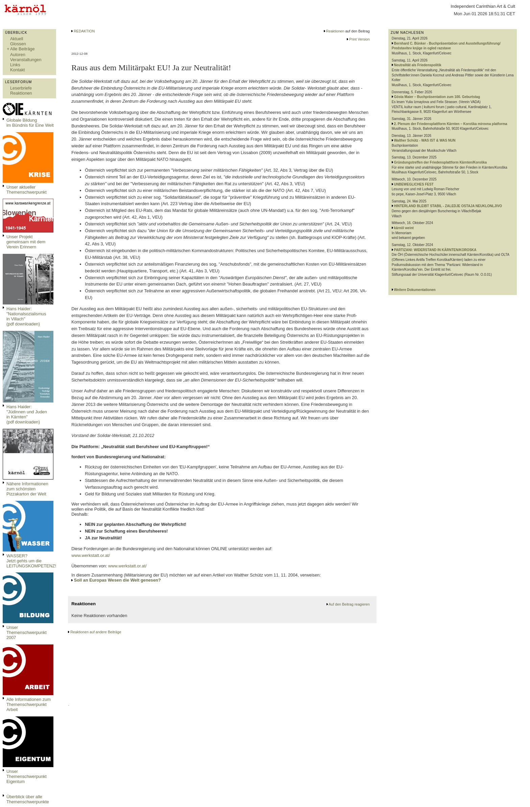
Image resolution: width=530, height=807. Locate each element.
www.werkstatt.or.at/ (90, 555)
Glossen (18, 43)
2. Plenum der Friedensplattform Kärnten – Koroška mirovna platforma (450, 124)
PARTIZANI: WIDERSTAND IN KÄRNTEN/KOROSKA (435, 250)
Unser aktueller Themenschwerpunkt (26, 190)
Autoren (17, 54)
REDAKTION (84, 31)
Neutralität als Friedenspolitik (417, 65)
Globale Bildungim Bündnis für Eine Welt (30, 123)
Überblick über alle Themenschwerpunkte (27, 799)
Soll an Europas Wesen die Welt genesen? (117, 580)
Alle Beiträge (22, 48)
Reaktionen (21, 93)
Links (15, 64)
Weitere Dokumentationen (415, 290)
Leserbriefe (21, 88)
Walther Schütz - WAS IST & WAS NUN (425, 140)
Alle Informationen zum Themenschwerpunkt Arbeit (28, 704)
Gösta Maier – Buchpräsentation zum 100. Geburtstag (437, 97)
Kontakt (17, 69)
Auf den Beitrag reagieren (349, 604)
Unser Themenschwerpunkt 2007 (26, 632)
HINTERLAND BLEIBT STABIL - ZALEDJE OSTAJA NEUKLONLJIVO (448, 206)
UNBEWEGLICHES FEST (414, 184)
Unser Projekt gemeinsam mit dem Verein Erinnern (25, 241)
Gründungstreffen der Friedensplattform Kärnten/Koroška (440, 162)
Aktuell (16, 38)
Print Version (359, 39)
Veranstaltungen (26, 59)
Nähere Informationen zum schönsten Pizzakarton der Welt (27, 488)
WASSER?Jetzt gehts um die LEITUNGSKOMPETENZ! (31, 560)
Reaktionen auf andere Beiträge (95, 632)
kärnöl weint (404, 228)
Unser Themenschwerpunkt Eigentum (26, 776)
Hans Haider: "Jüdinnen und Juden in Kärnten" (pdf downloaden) (26, 414)
